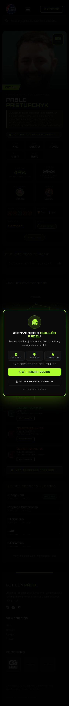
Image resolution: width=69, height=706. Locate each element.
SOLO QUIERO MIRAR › (34, 389)
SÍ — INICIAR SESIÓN (34, 372)
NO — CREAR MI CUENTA (34, 381)
